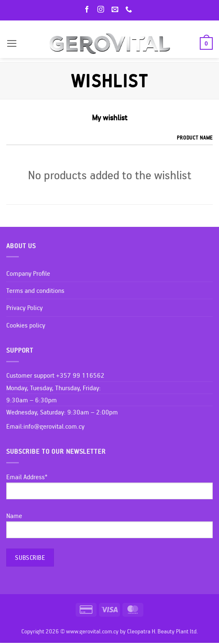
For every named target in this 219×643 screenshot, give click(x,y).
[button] (12, 43)
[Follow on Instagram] (102, 9)
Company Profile (28, 273)
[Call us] (130, 9)
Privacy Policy (24, 307)
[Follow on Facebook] (89, 9)
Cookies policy (25, 325)
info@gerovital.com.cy (53, 426)
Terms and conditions (35, 290)
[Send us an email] (117, 9)
